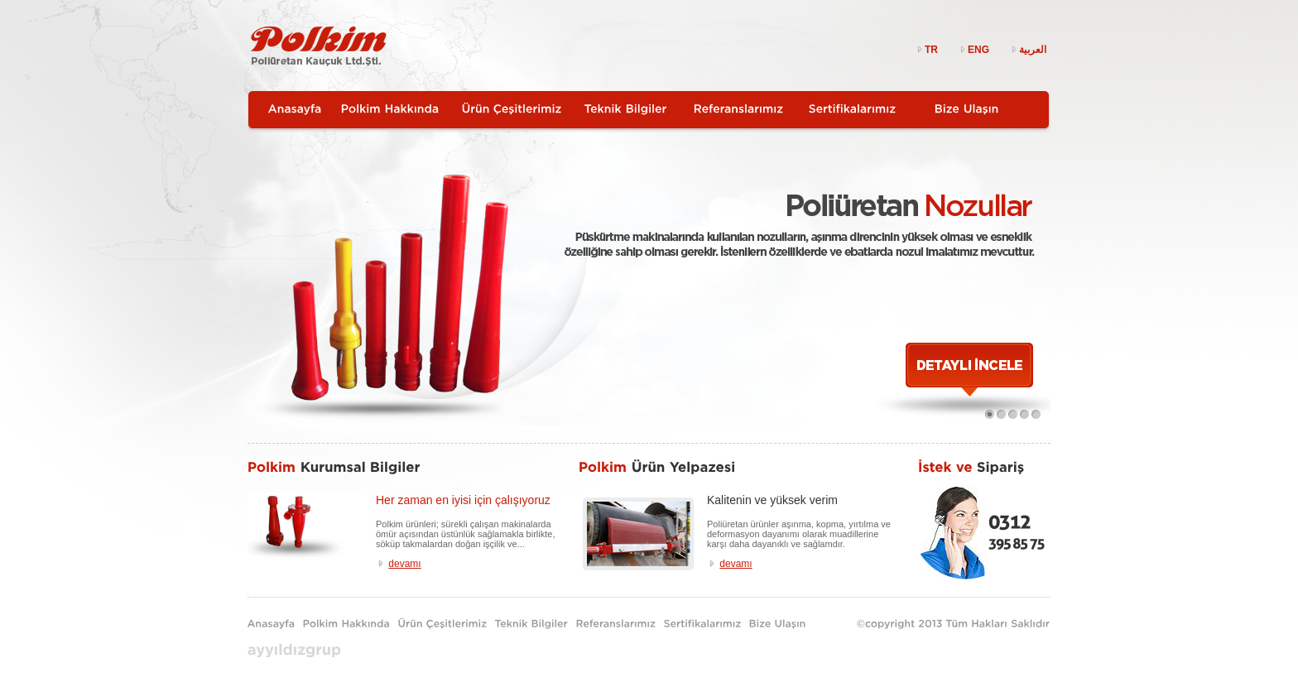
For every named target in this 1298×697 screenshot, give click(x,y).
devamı (404, 564)
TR (926, 49)
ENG (973, 49)
